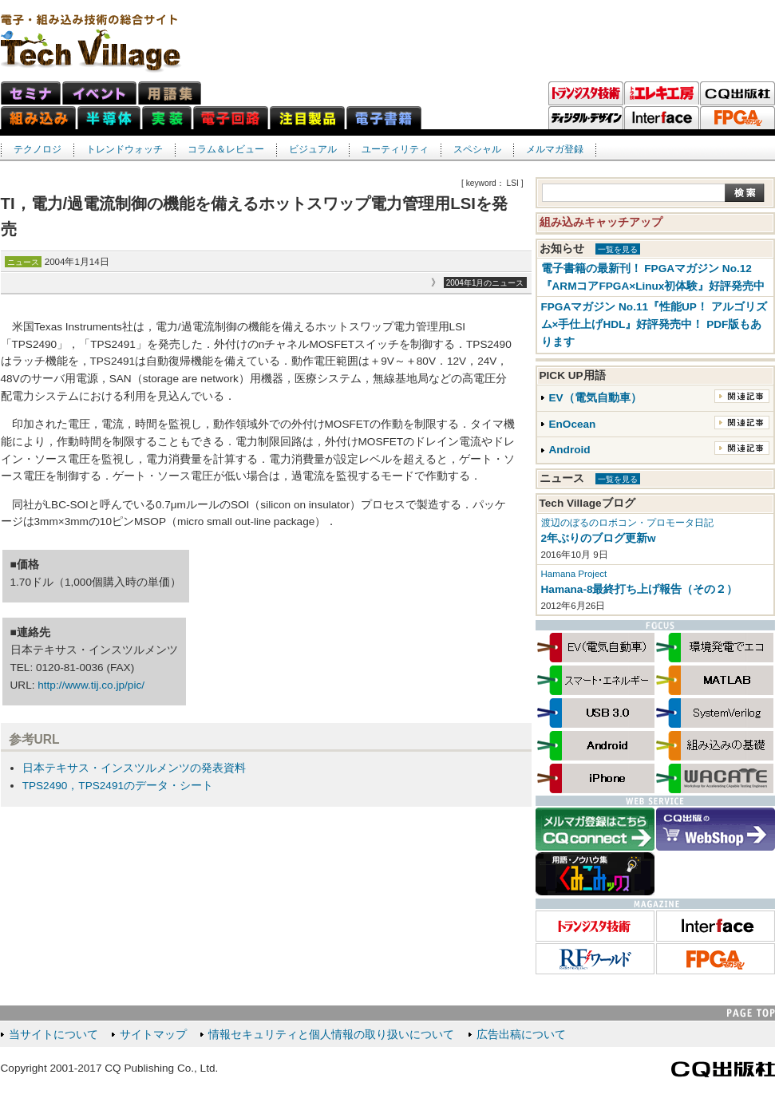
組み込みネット (38, 117)
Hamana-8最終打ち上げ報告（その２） (639, 589)
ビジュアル (313, 149)
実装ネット (167, 117)
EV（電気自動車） (595, 398)
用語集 (169, 93)
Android (570, 450)
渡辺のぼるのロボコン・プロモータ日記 (627, 522)
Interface (661, 118)
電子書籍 (383, 117)
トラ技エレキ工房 (661, 93)
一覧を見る (618, 249)
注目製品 (307, 117)
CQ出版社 (723, 1069)
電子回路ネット (230, 117)
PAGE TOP (751, 1013)
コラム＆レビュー (226, 149)
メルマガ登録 (554, 149)
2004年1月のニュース (485, 282)
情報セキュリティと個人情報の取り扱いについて (331, 1035)
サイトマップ (153, 1035)
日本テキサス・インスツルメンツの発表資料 (134, 768)
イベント (99, 93)
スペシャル (477, 149)
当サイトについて (53, 1035)
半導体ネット (108, 117)
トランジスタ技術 (585, 93)
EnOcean (572, 424)
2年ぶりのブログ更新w (598, 538)
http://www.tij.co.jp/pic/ (91, 685)
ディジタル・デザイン (585, 118)
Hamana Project (574, 574)
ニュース (23, 262)
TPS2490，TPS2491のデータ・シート (117, 786)
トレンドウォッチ (124, 149)
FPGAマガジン (737, 118)
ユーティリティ (395, 149)
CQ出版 (737, 93)
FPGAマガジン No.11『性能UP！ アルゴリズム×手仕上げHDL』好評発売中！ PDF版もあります (654, 324)
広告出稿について (521, 1035)
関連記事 (741, 396)
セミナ (31, 93)
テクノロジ (37, 149)
